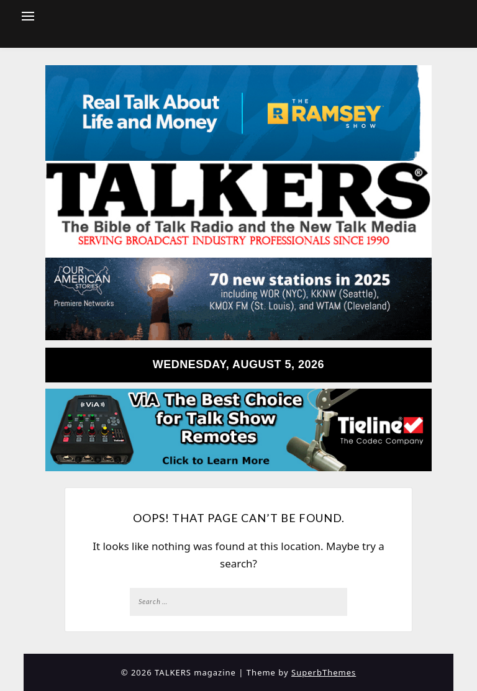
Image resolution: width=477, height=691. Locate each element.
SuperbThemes (323, 672)
